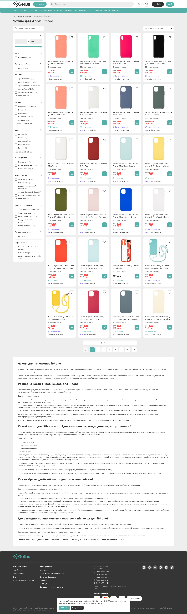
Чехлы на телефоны (24, 16)
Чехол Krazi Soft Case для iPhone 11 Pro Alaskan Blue (126, 114)
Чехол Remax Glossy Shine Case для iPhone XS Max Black (158, 63)
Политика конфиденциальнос (52, 574)
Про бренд (17, 10)
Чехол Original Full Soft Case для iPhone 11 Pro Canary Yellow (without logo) (158, 165)
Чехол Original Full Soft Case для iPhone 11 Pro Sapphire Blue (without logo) (126, 216)
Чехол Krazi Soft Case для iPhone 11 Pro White (61, 165)
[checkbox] (28, 57)
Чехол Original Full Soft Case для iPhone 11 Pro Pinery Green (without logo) (61, 216)
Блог (26, 10)
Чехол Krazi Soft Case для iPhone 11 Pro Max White (93, 114)
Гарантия (33, 10)
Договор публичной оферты (52, 587)
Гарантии (43, 580)
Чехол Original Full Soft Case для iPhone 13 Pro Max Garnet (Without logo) (93, 318)
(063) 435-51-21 (101, 583)
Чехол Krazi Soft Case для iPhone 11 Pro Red (93, 165)
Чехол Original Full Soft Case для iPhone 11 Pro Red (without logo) (61, 267)
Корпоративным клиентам (99, 10)
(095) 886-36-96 (101, 572)
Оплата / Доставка (48, 577)
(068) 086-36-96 (101, 577)
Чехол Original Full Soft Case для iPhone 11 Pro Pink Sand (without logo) (93, 216)
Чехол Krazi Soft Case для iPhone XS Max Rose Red (126, 63)
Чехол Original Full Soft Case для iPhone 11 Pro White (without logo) (158, 216)
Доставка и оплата (47, 10)
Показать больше (23, 96)
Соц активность (70, 10)
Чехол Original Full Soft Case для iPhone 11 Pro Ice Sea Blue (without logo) (93, 267)
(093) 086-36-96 (101, 574)
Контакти (43, 570)
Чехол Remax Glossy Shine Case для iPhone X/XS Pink (60, 63)
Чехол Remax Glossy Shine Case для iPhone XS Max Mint (93, 63)
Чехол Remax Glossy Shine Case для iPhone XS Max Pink (60, 114)
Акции (59, 10)
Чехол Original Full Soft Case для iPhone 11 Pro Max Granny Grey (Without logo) (126, 318)
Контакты (116, 10)
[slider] (28, 46)
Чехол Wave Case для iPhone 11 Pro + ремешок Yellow (60, 318)
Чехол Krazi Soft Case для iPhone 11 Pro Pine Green (158, 114)
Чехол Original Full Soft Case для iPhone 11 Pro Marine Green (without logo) (126, 165)
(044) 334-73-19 (101, 580)
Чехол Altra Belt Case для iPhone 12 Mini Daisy (126, 267)
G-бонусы (83, 10)
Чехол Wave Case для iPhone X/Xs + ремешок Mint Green (157, 267)
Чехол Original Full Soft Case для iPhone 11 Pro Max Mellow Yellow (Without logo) (158, 318)
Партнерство (18, 574)
